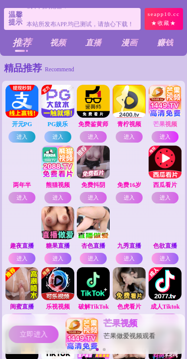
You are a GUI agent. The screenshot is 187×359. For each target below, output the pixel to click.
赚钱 (165, 42)
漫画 (129, 42)
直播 (93, 42)
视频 (58, 42)
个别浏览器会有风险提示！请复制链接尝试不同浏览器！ (80, 18)
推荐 (21, 42)
